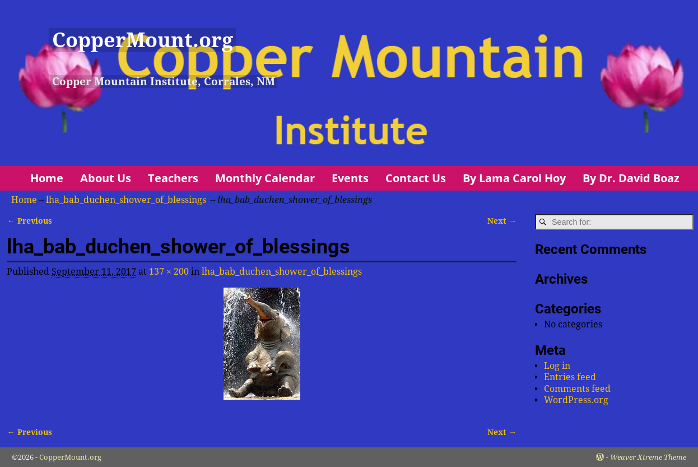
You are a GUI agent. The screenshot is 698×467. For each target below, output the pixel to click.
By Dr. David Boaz (631, 178)
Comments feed (577, 388)
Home (46, 178)
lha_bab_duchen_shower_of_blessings (126, 200)
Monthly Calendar (265, 178)
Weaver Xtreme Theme (648, 457)
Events (350, 178)
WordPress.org (576, 400)
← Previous (29, 220)
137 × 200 (169, 271)
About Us (105, 178)
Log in (557, 365)
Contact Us (415, 178)
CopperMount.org (142, 40)
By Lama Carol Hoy (514, 178)
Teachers (173, 178)
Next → (501, 220)
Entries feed (570, 377)
